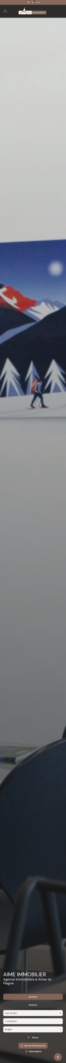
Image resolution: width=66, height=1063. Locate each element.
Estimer (33, 1011)
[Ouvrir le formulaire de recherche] (33, 1044)
